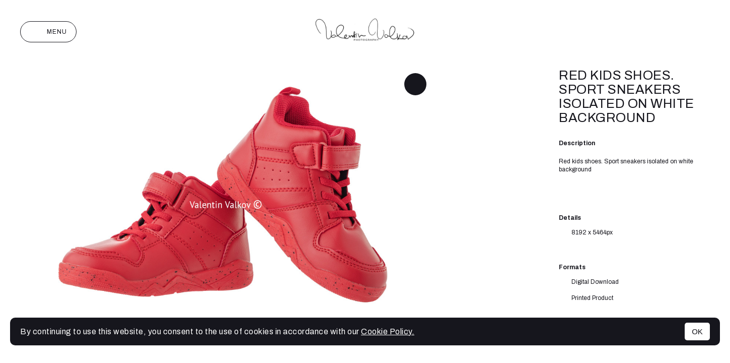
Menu (48, 32)
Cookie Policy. (387, 331)
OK (697, 331)
